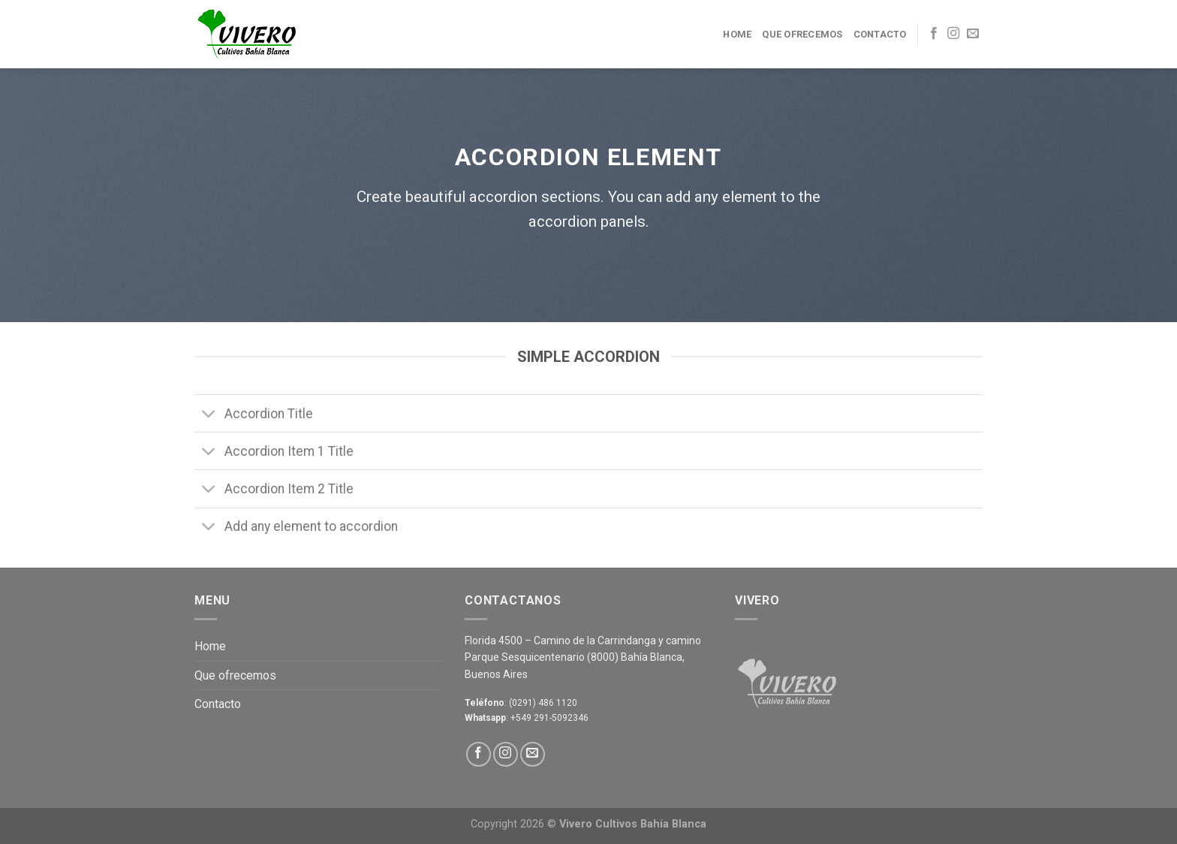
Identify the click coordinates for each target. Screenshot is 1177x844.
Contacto (880, 34)
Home (737, 34)
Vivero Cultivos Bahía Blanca (632, 824)
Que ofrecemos (802, 34)
